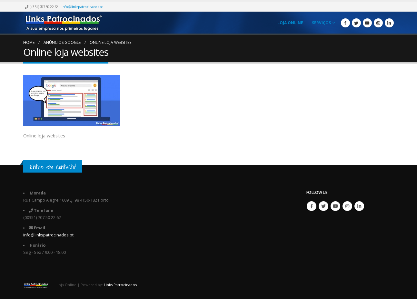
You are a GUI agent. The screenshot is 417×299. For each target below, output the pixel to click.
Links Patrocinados (120, 284)
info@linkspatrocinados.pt (82, 6)
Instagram (347, 206)
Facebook (311, 206)
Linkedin (359, 206)
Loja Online (290, 22)
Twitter (323, 206)
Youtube (335, 206)
